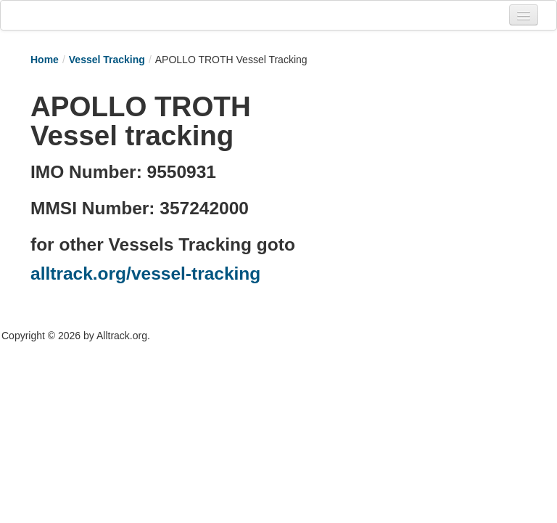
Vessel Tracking (107, 59)
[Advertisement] (428, 157)
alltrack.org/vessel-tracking (145, 273)
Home (44, 59)
